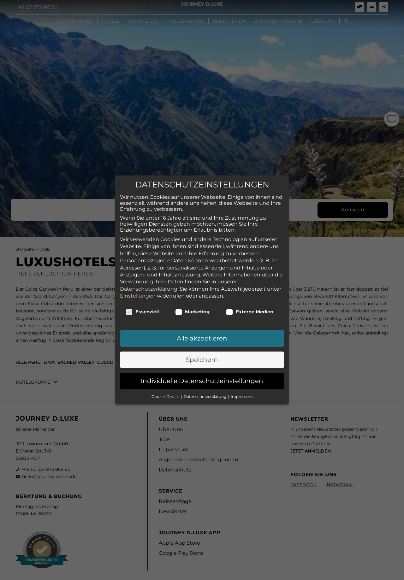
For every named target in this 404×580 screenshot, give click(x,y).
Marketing (192, 262)
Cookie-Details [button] (166, 347)
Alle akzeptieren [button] (202, 289)
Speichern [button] (202, 310)
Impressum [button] (242, 347)
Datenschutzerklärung (148, 240)
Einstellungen (138, 247)
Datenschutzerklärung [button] (205, 347)
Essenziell (142, 262)
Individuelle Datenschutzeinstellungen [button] (202, 331)
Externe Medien (249, 262)
